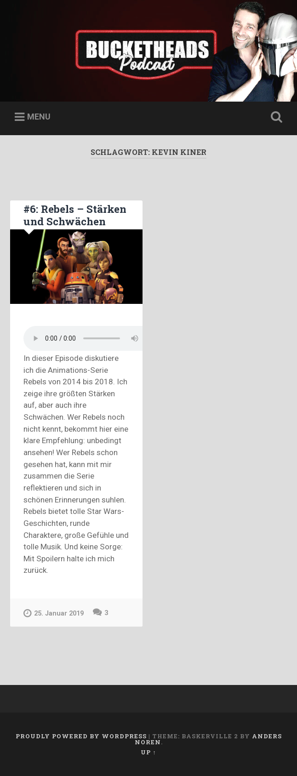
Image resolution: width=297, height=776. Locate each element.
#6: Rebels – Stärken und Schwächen (74, 215)
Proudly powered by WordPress (81, 736)
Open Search (275, 117)
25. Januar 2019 (53, 613)
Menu (39, 116)
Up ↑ (148, 752)
